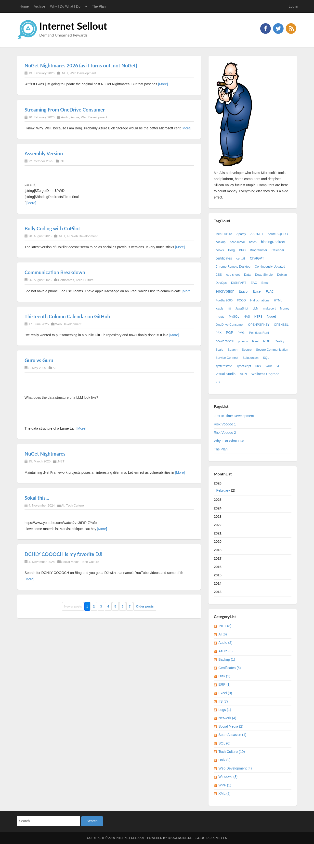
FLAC (270, 291)
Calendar (278, 250)
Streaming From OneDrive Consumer (65, 109)
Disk (224, 676)
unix (258, 366)
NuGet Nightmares (45, 454)
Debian (282, 274)
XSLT (219, 382)
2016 (218, 567)
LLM (256, 308)
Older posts (145, 606)
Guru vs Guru (39, 360)
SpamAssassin (232, 735)
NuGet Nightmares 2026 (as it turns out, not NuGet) (81, 65)
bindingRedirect (273, 242)
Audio (65, 117)
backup (221, 242)
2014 (218, 583)
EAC (254, 283)
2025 (218, 500)
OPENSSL (281, 324)
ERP (224, 684)
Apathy (241, 234)
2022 (218, 525)
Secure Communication (272, 349)
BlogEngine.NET (181, 838)
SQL (266, 358)
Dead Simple (264, 274)
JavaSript (241, 308)
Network (227, 718)
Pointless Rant (259, 333)
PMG (241, 333)
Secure (247, 349)
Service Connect (227, 358)
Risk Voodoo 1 (225, 424)
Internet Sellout (73, 26)
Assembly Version (44, 153)
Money (284, 308)
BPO (242, 250)
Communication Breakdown (55, 272)
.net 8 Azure (224, 234)
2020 (218, 542)
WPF (224, 785)
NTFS (258, 316)
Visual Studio (226, 374)
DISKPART (238, 283)
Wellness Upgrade (265, 374)
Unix (224, 760)
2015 (218, 575)
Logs (224, 710)
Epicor (244, 291)
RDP (266, 341)
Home (24, 6)
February (223, 490)
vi (278, 366)
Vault (268, 366)
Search (232, 349)
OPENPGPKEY (259, 324)
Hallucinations (259, 300)
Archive (39, 6)
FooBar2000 (224, 300)
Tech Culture (85, 280)
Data (247, 274)
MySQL (234, 316)
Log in (293, 6)
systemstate (224, 366)
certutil (240, 258)
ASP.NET (256, 234)
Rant (255, 341)
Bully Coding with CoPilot (52, 228)
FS (225, 838)
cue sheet (233, 274)
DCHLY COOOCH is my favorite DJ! (63, 554)
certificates (224, 258)
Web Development (83, 73)
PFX (219, 333)
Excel (257, 291)
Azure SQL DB (278, 234)
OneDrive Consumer (230, 324)
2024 (218, 508)
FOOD (241, 300)
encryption (225, 291)
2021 (218, 533)
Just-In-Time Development (234, 416)
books (220, 250)
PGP (229, 333)
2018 (218, 550)
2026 (253, 488)
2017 (218, 558)
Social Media (70, 562)
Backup (226, 659)
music (220, 316)
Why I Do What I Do (65, 6)
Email (265, 283)
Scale (219, 349)
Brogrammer (258, 250)
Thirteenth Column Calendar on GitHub (67, 316)
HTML (278, 300)
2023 (218, 517)
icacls (219, 308)
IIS (223, 701)
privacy (243, 341)
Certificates (66, 280)
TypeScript (243, 366)
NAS (247, 316)
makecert (269, 308)
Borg (231, 250)
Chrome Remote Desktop (233, 266)
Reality (279, 341)
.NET (64, 73)
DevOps (221, 283)
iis (229, 308)
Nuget (271, 316)
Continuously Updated (270, 266)
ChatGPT (257, 258)
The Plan (99, 6)
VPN (243, 374)
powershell (225, 341)
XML (224, 793)
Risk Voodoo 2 (225, 432)
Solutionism (251, 358)
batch (253, 242)
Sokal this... (37, 498)
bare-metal (237, 242)
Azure (75, 117)
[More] (163, 84)
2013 (218, 592)
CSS (219, 274)
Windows (227, 777)
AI (67, 236)
